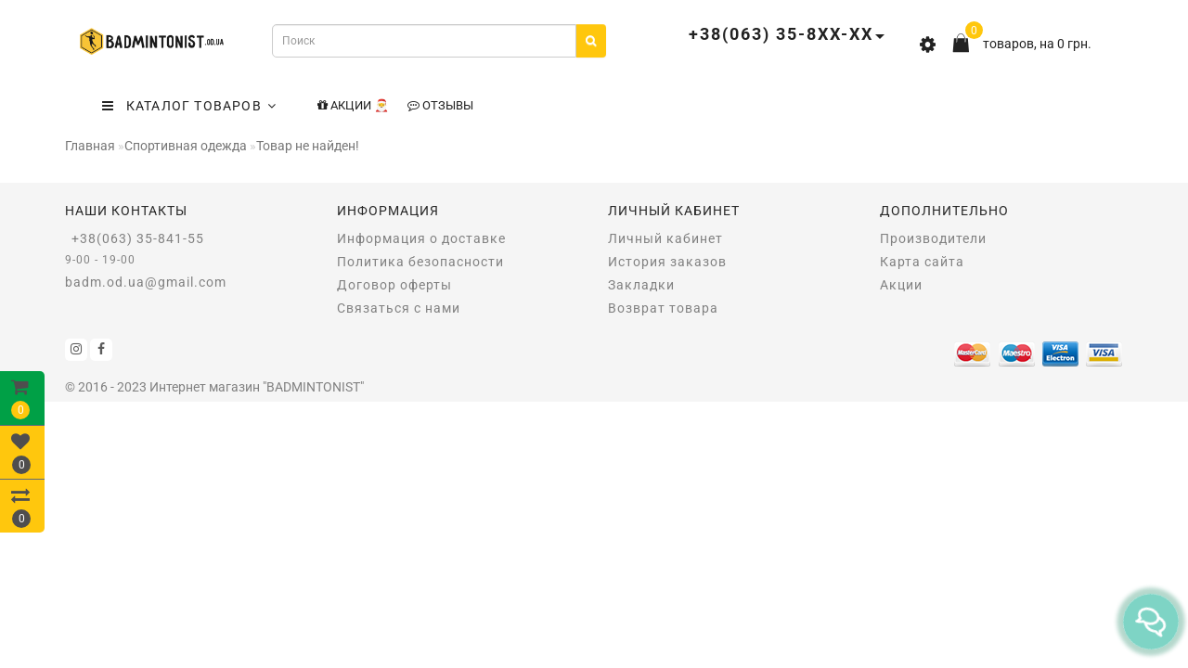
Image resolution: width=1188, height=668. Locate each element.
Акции (901, 284)
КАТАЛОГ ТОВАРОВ (189, 105)
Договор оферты (394, 284)
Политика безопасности (420, 261)
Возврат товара (663, 308)
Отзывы (440, 105)
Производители (933, 238)
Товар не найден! (307, 145)
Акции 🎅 (353, 105)
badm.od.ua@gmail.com (145, 282)
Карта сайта (922, 261)
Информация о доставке (421, 238)
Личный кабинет (665, 238)
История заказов (667, 261)
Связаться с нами (398, 308)
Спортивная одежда (185, 145)
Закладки (641, 284)
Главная (90, 145)
